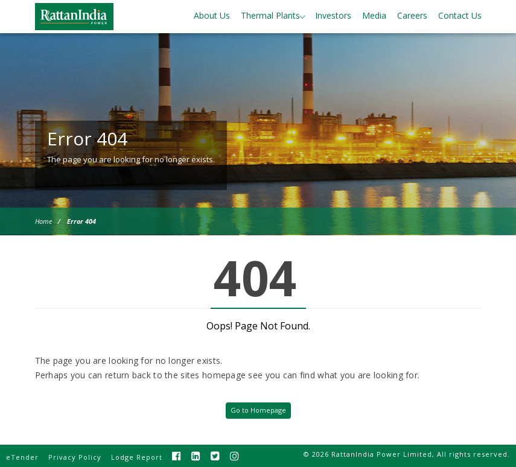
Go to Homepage (258, 410)
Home (43, 221)
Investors (333, 15)
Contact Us (460, 15)
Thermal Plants (270, 15)
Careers (412, 15)
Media (374, 15)
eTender (22, 457)
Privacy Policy (74, 457)
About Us (212, 15)
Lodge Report (136, 457)
